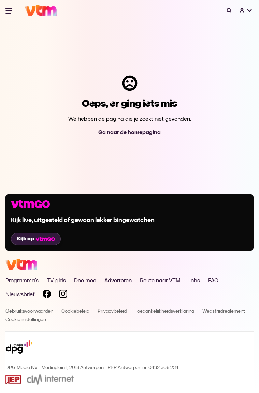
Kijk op (36, 239)
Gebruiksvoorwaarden (29, 311)
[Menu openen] (9, 10)
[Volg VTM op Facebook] (47, 295)
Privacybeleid (112, 311)
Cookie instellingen (25, 319)
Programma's (22, 281)
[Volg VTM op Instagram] (63, 295)
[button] (246, 10)
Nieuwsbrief (19, 295)
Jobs (194, 281)
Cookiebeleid (75, 311)
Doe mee (85, 281)
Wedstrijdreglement (223, 311)
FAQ (213, 281)
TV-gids (56, 281)
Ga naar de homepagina (129, 132)
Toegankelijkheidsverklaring (164, 311)
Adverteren (118, 281)
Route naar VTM (160, 281)
